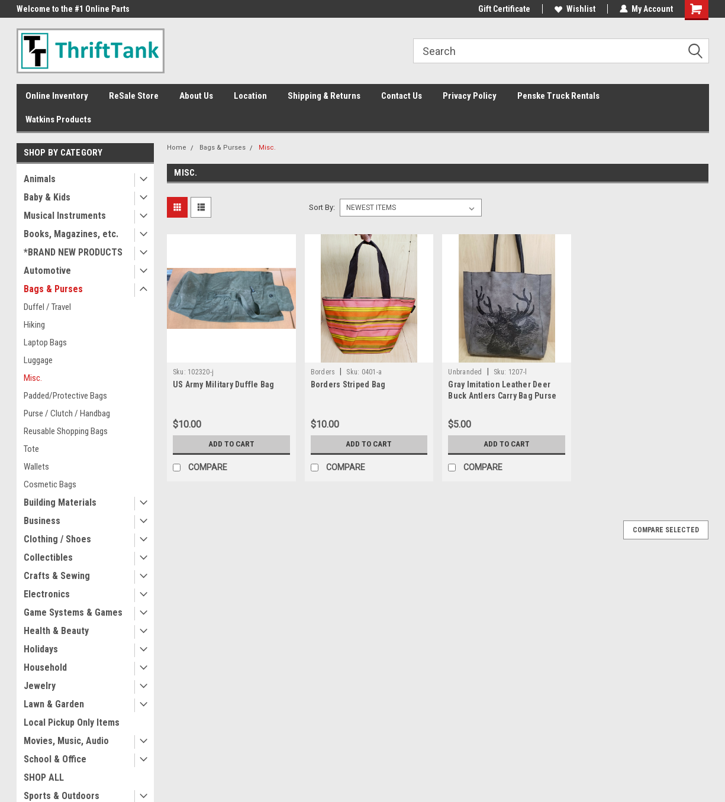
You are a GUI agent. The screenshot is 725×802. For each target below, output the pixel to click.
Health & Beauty (56, 630)
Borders (323, 372)
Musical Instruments (65, 215)
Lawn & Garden (54, 704)
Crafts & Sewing (57, 575)
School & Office (55, 759)
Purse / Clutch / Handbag (67, 413)
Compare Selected (666, 530)
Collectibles (48, 557)
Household (45, 667)
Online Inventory (56, 95)
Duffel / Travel (47, 307)
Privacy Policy (470, 95)
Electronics (47, 594)
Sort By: (322, 207)
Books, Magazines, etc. (71, 234)
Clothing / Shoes (57, 539)
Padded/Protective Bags (65, 395)
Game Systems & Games (73, 612)
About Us (196, 95)
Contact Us (401, 95)
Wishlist (575, 9)
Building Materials (60, 502)
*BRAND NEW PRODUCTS (73, 252)
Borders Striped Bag (348, 384)
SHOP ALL (44, 777)
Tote (31, 449)
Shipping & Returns (324, 95)
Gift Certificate (504, 9)
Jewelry (40, 685)
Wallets (36, 466)
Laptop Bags (45, 342)
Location (250, 95)
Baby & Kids (47, 197)
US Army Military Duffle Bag (224, 384)
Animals (40, 179)
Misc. (33, 378)
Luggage (38, 360)
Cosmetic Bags (50, 484)
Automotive (47, 270)
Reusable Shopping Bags (66, 431)
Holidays (41, 649)
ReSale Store (134, 95)
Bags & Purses (53, 289)
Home (176, 147)
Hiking (34, 324)
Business (42, 520)
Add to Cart (231, 444)
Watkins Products (58, 119)
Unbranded (465, 372)
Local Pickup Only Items (72, 722)
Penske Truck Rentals (558, 95)
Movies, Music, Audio (66, 740)
